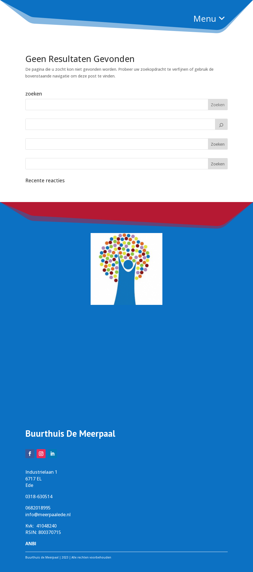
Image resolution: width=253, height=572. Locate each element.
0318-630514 (38, 496)
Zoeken (218, 144)
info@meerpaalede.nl (48, 514)
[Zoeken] (221, 124)
